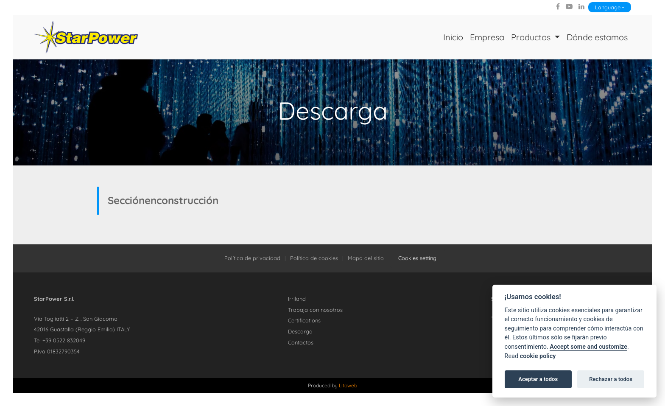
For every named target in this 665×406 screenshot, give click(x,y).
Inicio (453, 37)
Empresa (487, 37)
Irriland (297, 298)
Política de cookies (314, 258)
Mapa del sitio (366, 258)
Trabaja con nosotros (315, 309)
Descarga (300, 331)
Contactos (300, 342)
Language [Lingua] (607, 7)
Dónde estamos (597, 37)
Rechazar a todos (610, 379)
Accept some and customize (588, 346)
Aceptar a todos (538, 379)
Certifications (304, 320)
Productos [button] (532, 37)
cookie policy (538, 356)
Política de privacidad (252, 258)
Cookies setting (417, 258)
